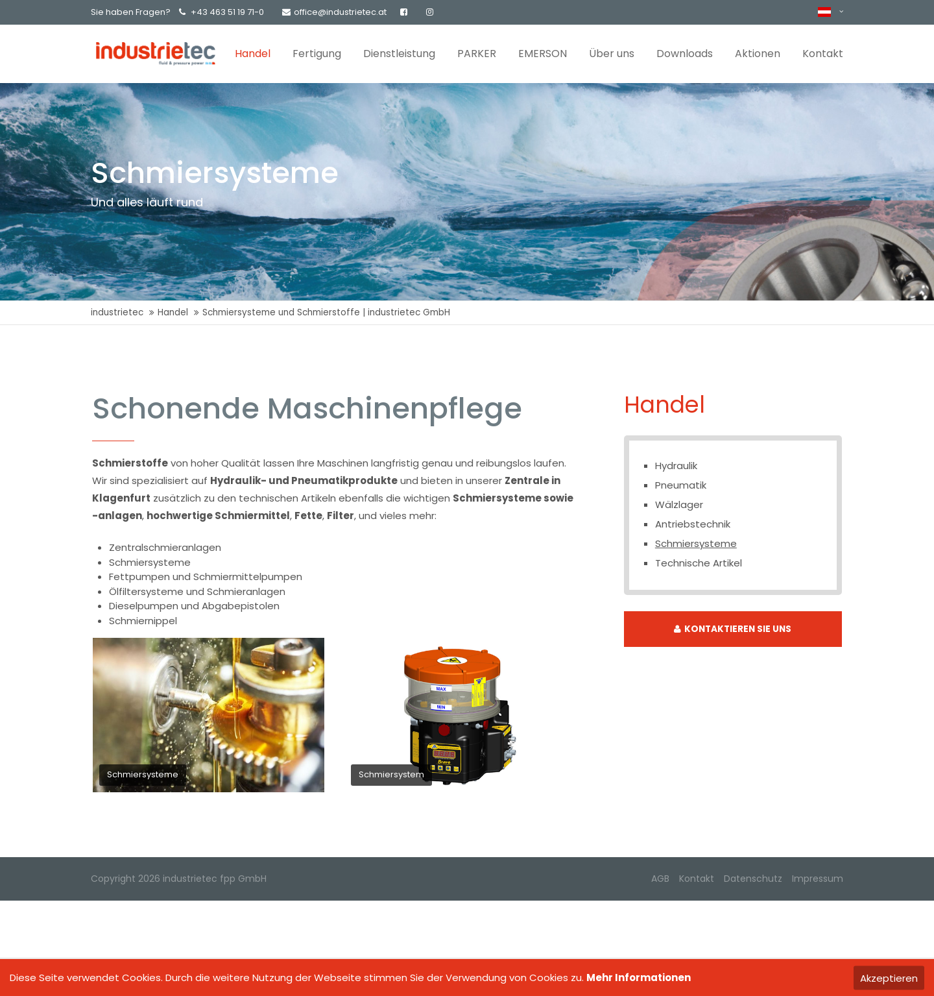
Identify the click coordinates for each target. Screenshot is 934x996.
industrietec (117, 312)
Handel (173, 312)
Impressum (817, 878)
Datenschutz (753, 878)
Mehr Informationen (638, 977)
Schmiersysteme (696, 543)
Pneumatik (680, 485)
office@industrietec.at (334, 12)
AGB (660, 878)
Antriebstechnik (692, 524)
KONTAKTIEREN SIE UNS (732, 629)
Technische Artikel (698, 563)
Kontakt (696, 878)
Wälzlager (679, 504)
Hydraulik (676, 465)
